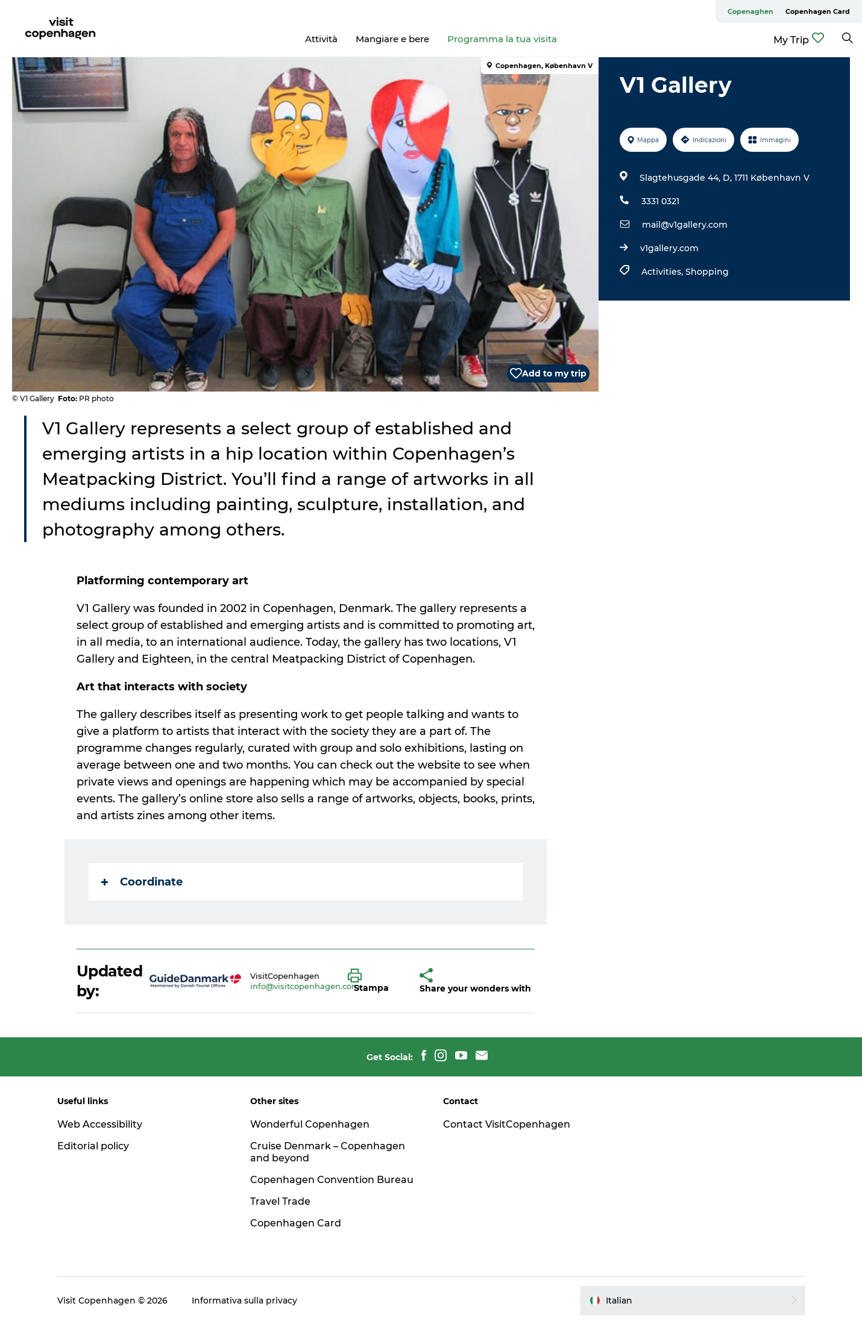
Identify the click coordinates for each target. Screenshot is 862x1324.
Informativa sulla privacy (244, 1300)
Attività (321, 39)
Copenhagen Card (817, 11)
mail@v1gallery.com (685, 224)
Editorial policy (93, 1146)
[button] (374, 981)
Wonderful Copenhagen (310, 1124)
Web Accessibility (99, 1124)
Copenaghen (750, 11)
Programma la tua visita (502, 39)
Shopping (707, 271)
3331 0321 (660, 201)
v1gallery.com (669, 248)
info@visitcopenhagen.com (305, 986)
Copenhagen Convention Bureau (332, 1179)
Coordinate (142, 881)
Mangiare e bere (392, 39)
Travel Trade (280, 1201)
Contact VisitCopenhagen (506, 1124)
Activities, (663, 271)
